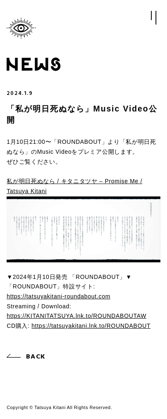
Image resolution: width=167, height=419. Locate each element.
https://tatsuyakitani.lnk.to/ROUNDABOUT (90, 325)
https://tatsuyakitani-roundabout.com (58, 296)
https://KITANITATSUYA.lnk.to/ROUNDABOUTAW (76, 315)
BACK (35, 356)
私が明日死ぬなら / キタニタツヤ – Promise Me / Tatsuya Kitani (74, 186)
